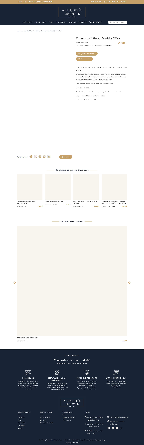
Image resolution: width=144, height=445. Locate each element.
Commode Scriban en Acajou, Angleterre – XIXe (26, 202)
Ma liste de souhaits (69, 417)
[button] (31, 156)
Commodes (36, 31)
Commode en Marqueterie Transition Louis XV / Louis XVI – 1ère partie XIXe (114, 202)
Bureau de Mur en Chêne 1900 (27, 337)
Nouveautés (21, 423)
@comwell (93, 440)
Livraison (43, 420)
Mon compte (121, 2)
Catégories (21, 417)
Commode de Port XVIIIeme (54, 201)
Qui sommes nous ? (46, 423)
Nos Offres (21, 425)
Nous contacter (96, 2)
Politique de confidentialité (70, 440)
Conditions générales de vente (47, 440)
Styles (19, 420)
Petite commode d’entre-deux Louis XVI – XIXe (85, 202)
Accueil (19, 31)
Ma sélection (110, 2)
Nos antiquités (27, 31)
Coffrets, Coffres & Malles (93, 45)
